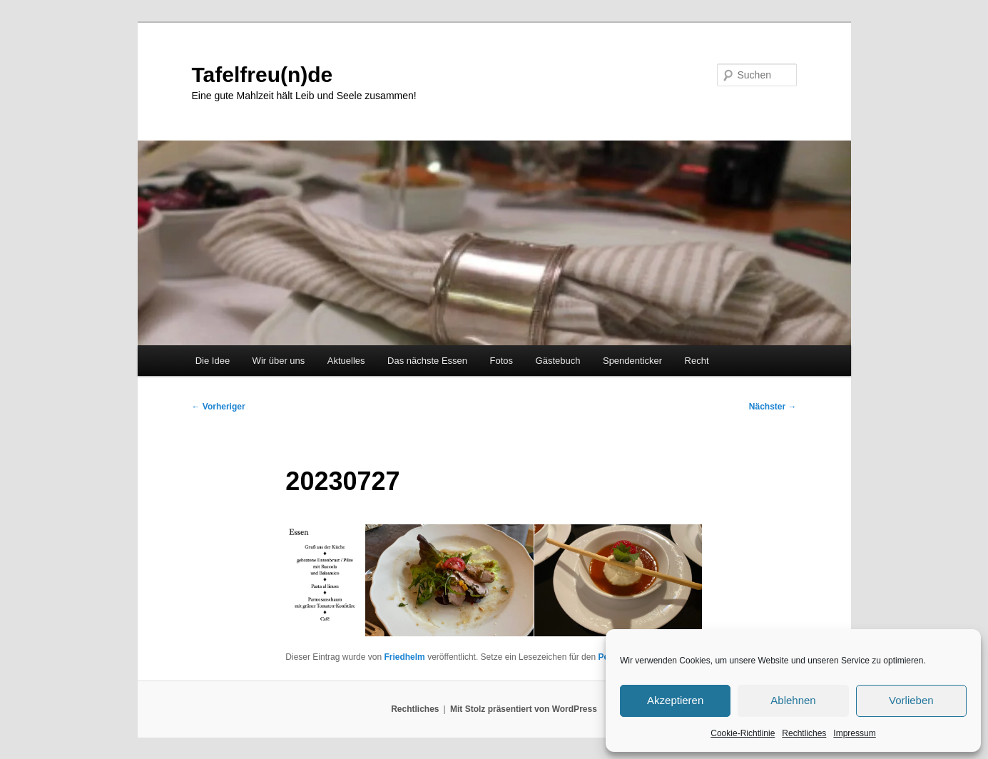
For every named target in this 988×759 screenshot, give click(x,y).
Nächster (773, 407)
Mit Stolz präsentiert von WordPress (523, 709)
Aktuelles (346, 360)
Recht (697, 360)
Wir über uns (279, 360)
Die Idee (212, 360)
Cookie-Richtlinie (743, 733)
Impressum (854, 733)
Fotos (502, 360)
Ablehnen (792, 700)
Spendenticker (632, 360)
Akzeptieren (675, 700)
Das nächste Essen (427, 360)
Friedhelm (404, 657)
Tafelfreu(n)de (262, 74)
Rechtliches (804, 733)
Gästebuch (558, 360)
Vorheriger (218, 407)
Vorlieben (911, 700)
